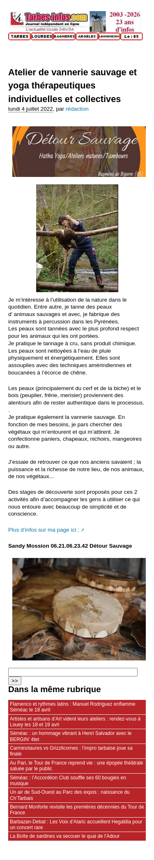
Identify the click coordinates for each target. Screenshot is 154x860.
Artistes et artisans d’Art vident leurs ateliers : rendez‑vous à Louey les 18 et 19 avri (75, 722)
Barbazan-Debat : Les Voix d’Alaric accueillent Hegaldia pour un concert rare (76, 824)
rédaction (77, 109)
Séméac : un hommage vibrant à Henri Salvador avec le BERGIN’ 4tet (70, 736)
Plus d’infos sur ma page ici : (43, 530)
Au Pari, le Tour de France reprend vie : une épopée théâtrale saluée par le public (76, 766)
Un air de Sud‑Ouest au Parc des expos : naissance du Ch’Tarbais (70, 795)
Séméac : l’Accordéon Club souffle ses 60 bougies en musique (68, 780)
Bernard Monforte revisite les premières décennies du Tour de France (77, 810)
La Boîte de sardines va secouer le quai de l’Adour (65, 836)
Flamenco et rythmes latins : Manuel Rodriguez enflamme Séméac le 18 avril (73, 707)
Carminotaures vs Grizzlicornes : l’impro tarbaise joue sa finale (71, 751)
